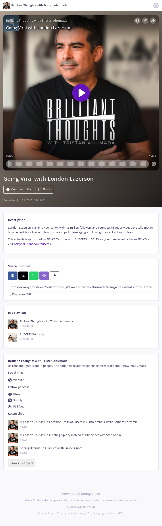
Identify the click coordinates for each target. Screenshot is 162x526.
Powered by (81, 494)
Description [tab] (16, 220)
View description (19, 189)
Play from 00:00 (20, 294)
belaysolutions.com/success (32, 244)
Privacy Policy (65, 513)
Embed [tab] (24, 266)
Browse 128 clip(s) (21, 463)
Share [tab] (12, 266)
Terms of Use (46, 513)
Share (44, 189)
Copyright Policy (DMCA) (109, 513)
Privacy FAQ (84, 513)
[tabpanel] (81, 235)
